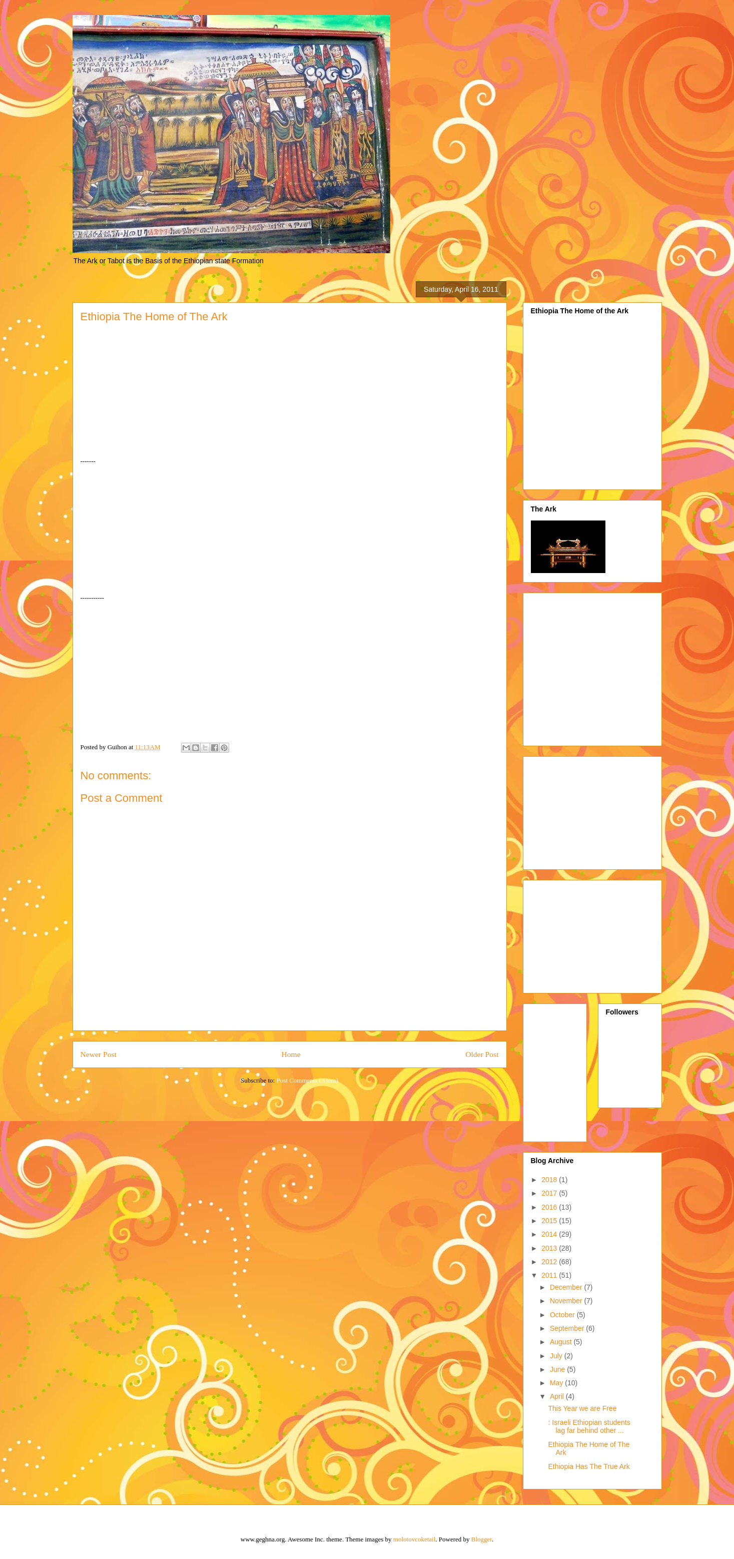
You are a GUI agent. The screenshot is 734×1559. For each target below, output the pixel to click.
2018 (550, 1180)
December (567, 1287)
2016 (550, 1207)
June (558, 1369)
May (557, 1383)
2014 (550, 1234)
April (558, 1396)
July (557, 1356)
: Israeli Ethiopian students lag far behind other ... (589, 1426)
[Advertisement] (615, 667)
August (561, 1342)
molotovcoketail (414, 1539)
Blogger (481, 1539)
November (567, 1301)
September (568, 1328)
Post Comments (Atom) (307, 1080)
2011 (550, 1275)
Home (290, 1054)
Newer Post (99, 1054)
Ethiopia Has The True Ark (588, 1466)
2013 (550, 1248)
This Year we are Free (582, 1408)
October (563, 1315)
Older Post (481, 1054)
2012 (550, 1262)
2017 (550, 1193)
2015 (550, 1221)
